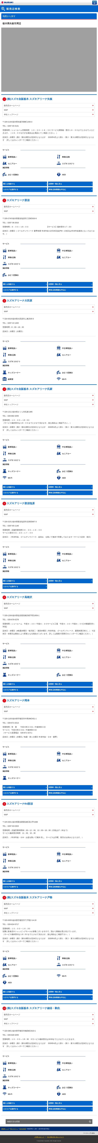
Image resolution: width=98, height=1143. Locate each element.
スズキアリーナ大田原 (19, 300)
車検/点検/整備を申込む (57, 189)
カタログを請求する (10, 189)
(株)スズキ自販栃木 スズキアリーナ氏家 (29, 389)
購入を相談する (9, 184)
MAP (6, 110)
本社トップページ (11, 114)
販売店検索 (23, 1129)
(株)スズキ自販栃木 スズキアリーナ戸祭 (29, 897)
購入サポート (14, 1129)
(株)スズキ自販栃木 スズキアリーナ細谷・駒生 (33, 1008)
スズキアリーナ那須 (18, 200)
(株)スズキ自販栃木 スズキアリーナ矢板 (29, 99)
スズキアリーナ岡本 (18, 700)
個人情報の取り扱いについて (55, 1137)
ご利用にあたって (39, 1137)
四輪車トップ (5, 1129)
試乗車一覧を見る (55, 184)
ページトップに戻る (89, 1133)
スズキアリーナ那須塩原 (21, 503)
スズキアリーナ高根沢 (19, 597)
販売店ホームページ (12, 105)
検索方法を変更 (13, 1122)
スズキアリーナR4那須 (20, 803)
